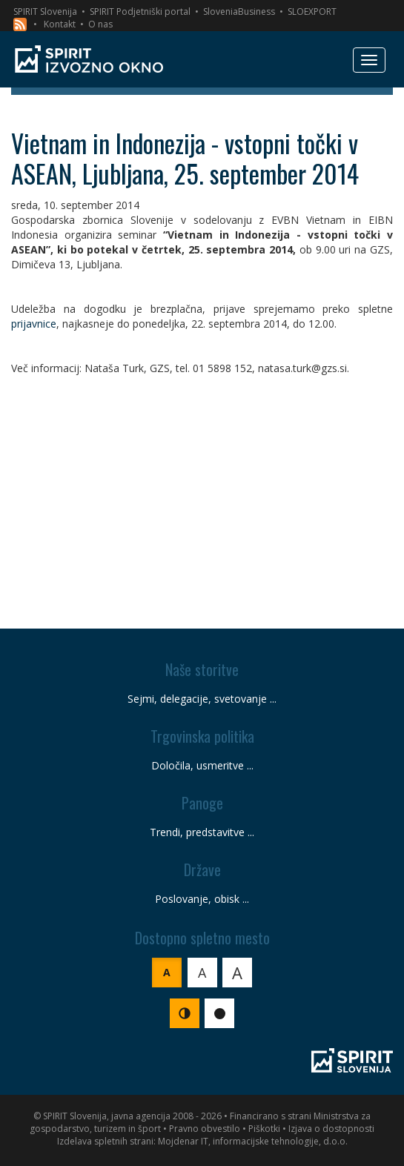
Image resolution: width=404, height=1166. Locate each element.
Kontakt (60, 24)
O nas (100, 24)
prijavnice (33, 324)
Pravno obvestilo (204, 1128)
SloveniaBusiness (239, 11)
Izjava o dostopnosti (331, 1128)
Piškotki (264, 1128)
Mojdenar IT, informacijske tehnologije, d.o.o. (253, 1141)
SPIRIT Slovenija (45, 11)
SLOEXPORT (312, 11)
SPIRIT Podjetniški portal (140, 11)
